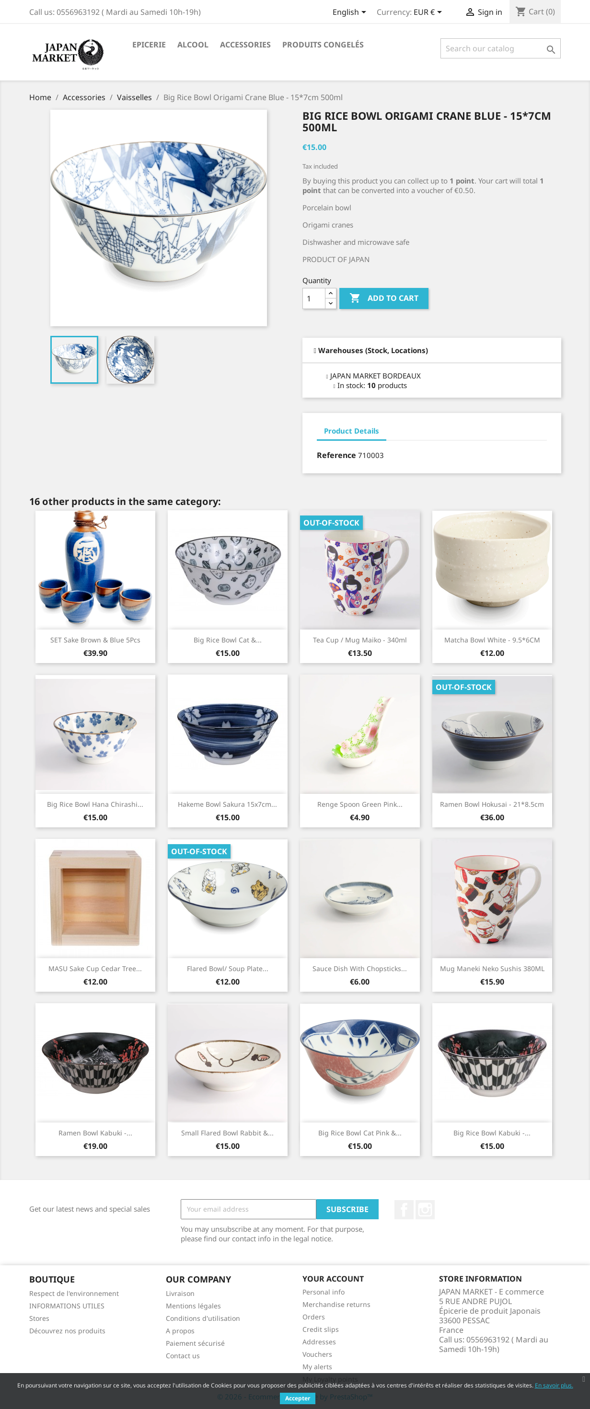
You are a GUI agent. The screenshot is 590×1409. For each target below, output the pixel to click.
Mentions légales (193, 1305)
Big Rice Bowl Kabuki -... (492, 1132)
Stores (39, 1318)
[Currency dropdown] (429, 13)
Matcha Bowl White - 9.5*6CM (492, 639)
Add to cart (383, 298)
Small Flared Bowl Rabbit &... (227, 1132)
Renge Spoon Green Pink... (360, 804)
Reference (336, 455)
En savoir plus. (554, 1385)
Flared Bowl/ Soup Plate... (227, 968)
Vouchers (317, 1354)
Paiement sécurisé (195, 1343)
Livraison (180, 1293)
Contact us (183, 1355)
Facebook (404, 1209)
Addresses (319, 1341)
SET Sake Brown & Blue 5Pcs (95, 639)
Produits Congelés (323, 44)
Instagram (425, 1209)
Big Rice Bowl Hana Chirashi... (95, 804)
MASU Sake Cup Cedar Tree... (95, 968)
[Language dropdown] (351, 13)
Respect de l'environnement (74, 1293)
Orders (313, 1316)
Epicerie (149, 44)
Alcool (192, 44)
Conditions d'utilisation (203, 1318)
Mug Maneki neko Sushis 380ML (492, 968)
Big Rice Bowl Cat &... (228, 639)
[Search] (500, 48)
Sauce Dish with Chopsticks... (359, 968)
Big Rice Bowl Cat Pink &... (360, 1132)
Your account (333, 1278)
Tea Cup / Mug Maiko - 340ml (360, 639)
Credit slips (320, 1329)
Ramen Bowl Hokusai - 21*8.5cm (492, 804)
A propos (180, 1330)
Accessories (245, 44)
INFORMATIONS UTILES (66, 1305)
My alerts (317, 1366)
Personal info (323, 1291)
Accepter (297, 1398)
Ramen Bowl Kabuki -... (95, 1132)
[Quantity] (313, 298)
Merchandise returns (336, 1304)
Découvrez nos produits (67, 1330)
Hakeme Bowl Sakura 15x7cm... (227, 804)
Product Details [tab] (351, 430)
